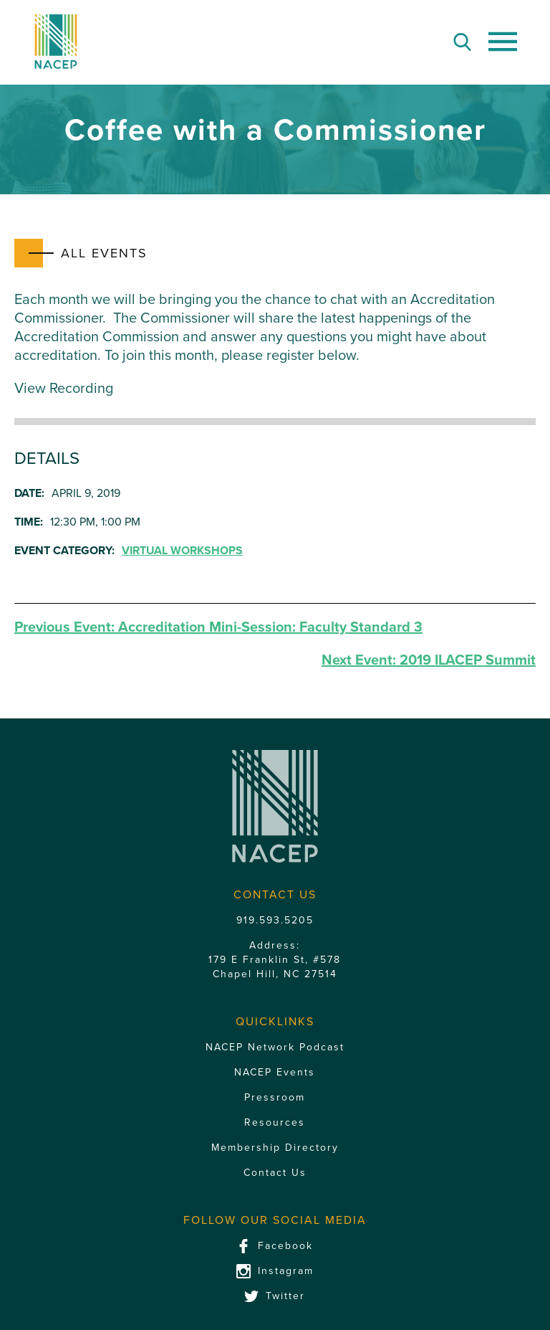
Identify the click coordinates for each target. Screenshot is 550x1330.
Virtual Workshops (182, 550)
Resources (274, 1122)
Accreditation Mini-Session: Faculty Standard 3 (218, 627)
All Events (104, 253)
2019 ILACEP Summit (429, 660)
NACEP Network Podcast (275, 1047)
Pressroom (274, 1097)
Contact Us (275, 1173)
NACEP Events (274, 1072)
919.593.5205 (275, 920)
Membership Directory (275, 1147)
